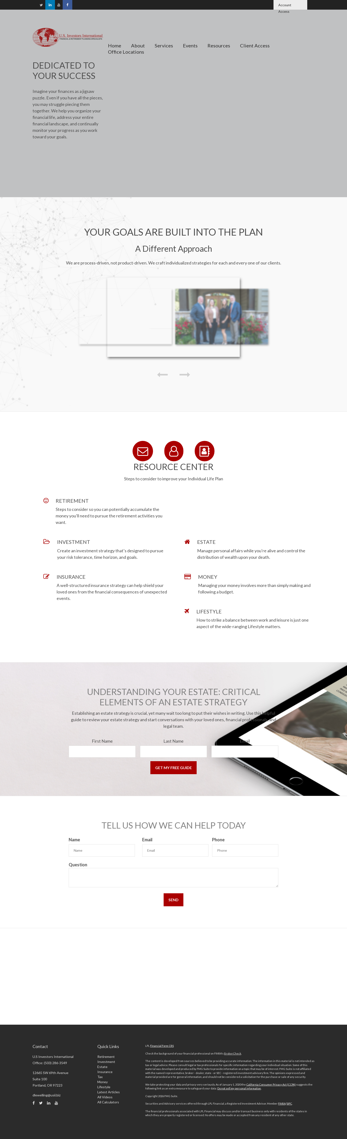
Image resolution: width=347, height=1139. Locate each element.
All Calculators (108, 1101)
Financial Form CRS (162, 1044)
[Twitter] (41, 6)
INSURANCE (71, 576)
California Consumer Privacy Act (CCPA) (271, 1083)
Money (102, 1081)
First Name (102, 740)
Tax (100, 1076)
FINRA (282, 1102)
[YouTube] (58, 6)
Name (74, 839)
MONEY (207, 576)
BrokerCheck (232, 1052)
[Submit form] (173, 767)
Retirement (106, 1055)
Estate (102, 1065)
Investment (106, 1060)
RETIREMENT (72, 500)
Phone (218, 839)
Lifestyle (103, 1086)
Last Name (173, 740)
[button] (138, 35)
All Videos (105, 1096)
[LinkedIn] (50, 5)
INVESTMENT (73, 541)
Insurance (105, 1070)
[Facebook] (67, 5)
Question (78, 863)
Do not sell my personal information (239, 1087)
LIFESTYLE (209, 611)
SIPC (289, 1102)
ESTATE (206, 541)
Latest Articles (108, 1091)
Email (245, 740)
